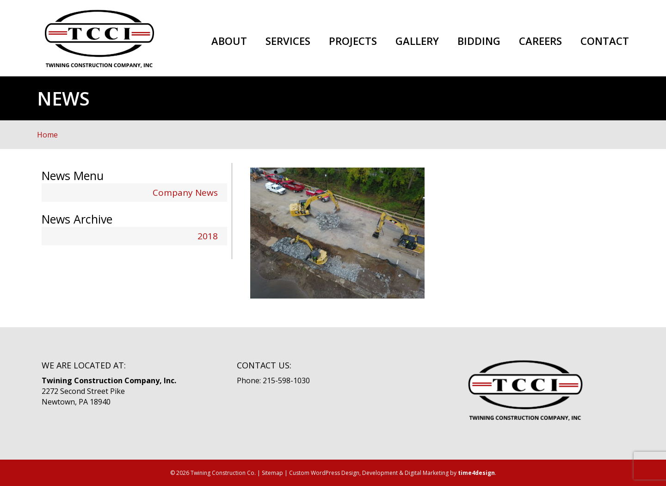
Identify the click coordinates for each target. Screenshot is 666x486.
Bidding (478, 41)
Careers (540, 41)
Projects (353, 41)
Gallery (417, 41)
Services (287, 41)
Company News (185, 193)
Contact (604, 41)
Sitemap (272, 473)
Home (47, 135)
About (229, 41)
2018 (207, 236)
